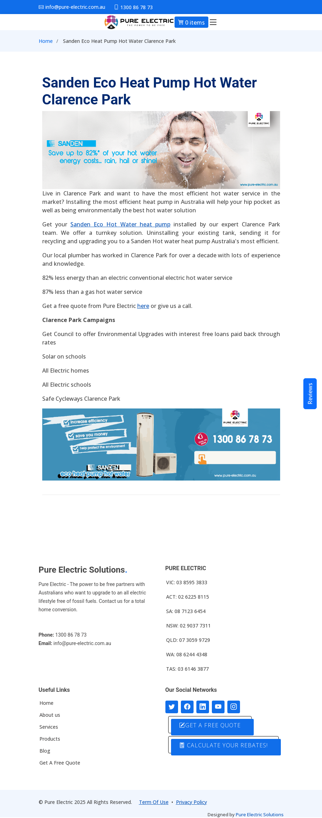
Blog (44, 750)
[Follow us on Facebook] (187, 707)
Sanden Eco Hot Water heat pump (120, 224)
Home (46, 41)
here (143, 306)
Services (48, 726)
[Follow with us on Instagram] (233, 707)
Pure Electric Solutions (260, 814)
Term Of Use (154, 802)
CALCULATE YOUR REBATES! (223, 745)
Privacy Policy (191, 802)
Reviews (310, 394)
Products (49, 738)
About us (49, 715)
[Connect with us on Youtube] (218, 707)
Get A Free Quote (59, 762)
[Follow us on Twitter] (171, 707)
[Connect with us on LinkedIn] (202, 707)
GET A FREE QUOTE (210, 725)
